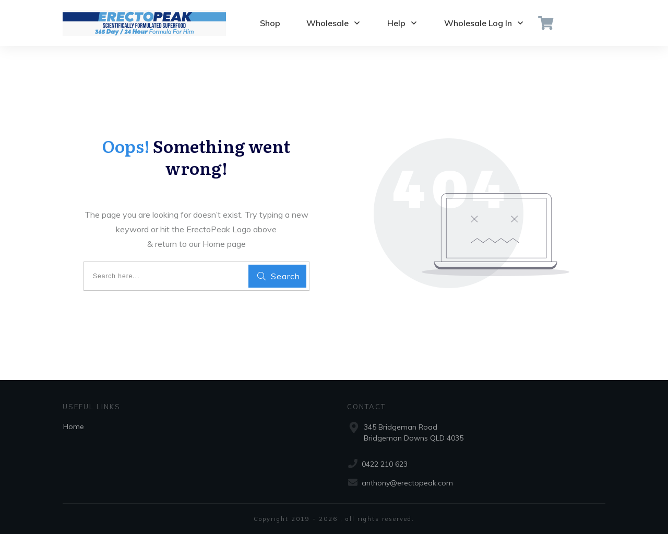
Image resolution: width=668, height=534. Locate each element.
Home (73, 426)
